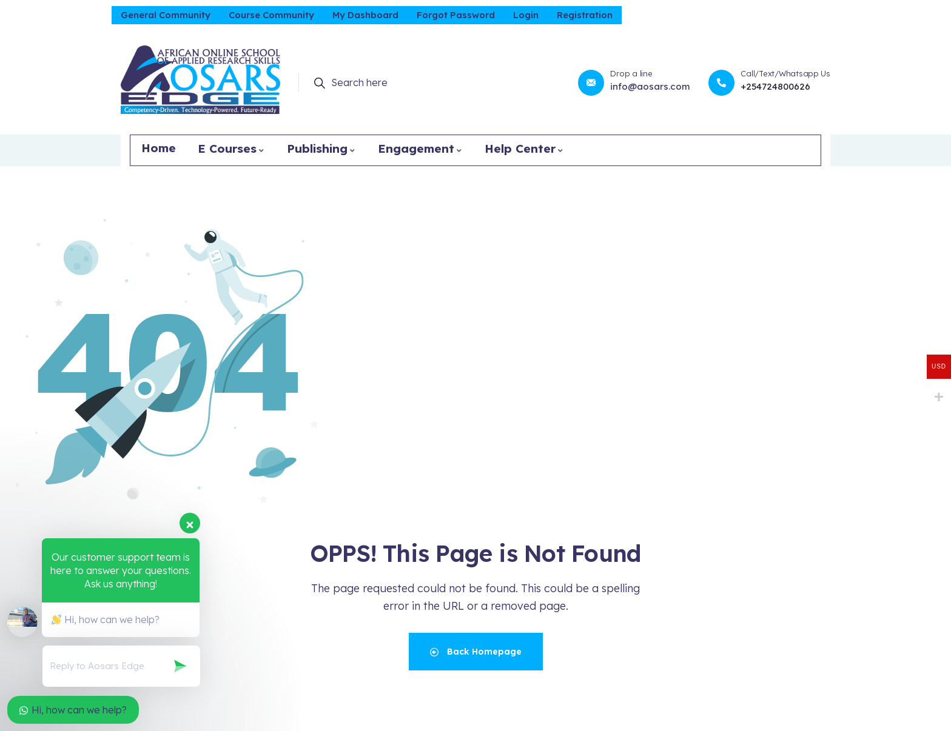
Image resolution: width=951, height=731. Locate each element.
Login (526, 15)
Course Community (271, 15)
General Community (165, 15)
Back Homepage (476, 651)
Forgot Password (456, 15)
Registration (585, 15)
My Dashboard (365, 15)
